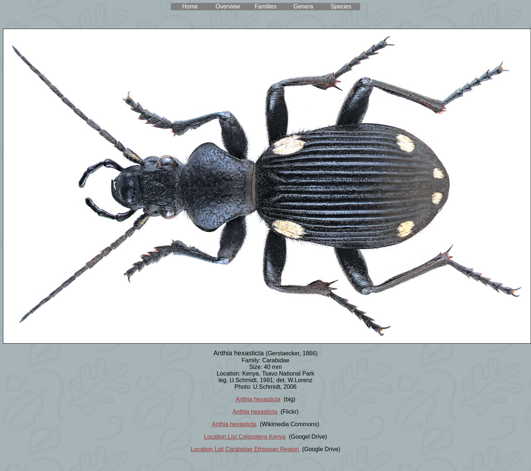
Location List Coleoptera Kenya (245, 437)
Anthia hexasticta (258, 399)
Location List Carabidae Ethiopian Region (245, 449)
